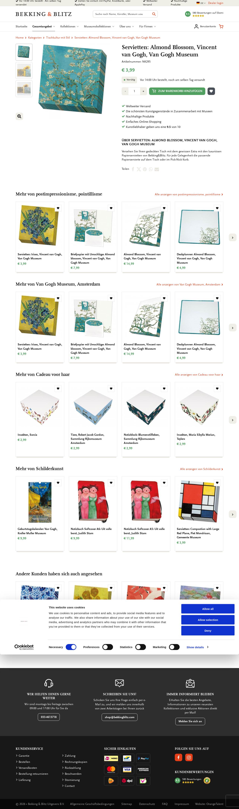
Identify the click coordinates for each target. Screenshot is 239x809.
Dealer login (215, 3)
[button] (221, 26)
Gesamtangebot (43, 26)
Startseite (21, 26)
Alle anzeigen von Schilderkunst (201, 469)
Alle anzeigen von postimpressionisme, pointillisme (189, 194)
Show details (195, 801)
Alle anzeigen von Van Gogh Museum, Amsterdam (190, 284)
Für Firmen (147, 26)
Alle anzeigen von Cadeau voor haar (199, 374)
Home (20, 37)
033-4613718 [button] (49, 717)
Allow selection (208, 774)
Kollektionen (69, 26)
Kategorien (35, 37)
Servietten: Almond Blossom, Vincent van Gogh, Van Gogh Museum (117, 37)
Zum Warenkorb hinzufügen (177, 91)
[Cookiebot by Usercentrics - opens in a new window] (24, 802)
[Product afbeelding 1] (24, 52)
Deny (208, 785)
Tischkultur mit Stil (58, 37)
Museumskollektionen (99, 26)
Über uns (127, 26)
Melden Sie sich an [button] (190, 721)
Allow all (208, 763)
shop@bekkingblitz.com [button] (119, 717)
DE (201, 3)
